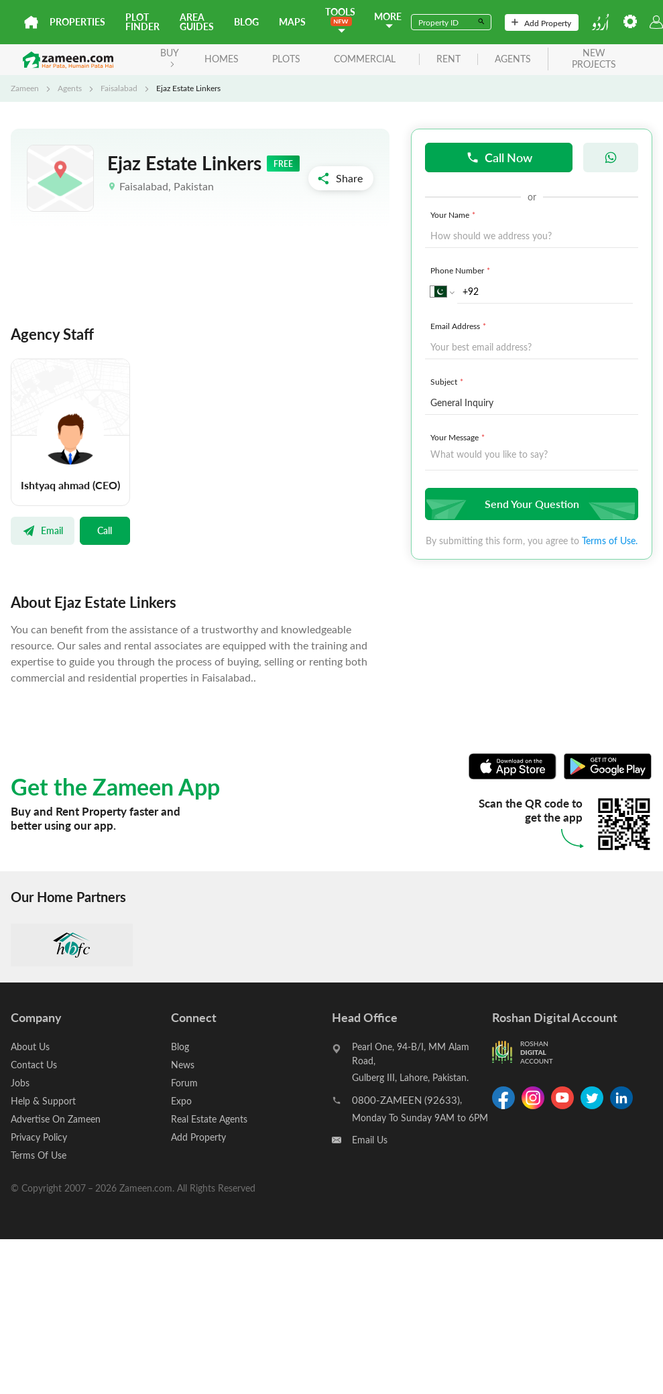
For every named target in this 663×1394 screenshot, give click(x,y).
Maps (292, 21)
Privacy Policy (39, 1137)
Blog (246, 21)
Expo (181, 1100)
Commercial (365, 58)
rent (448, 59)
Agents (70, 87)
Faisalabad (119, 87)
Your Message (458, 437)
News (182, 1064)
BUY (169, 56)
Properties (77, 21)
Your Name (454, 214)
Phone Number (461, 270)
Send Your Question (530, 503)
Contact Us (34, 1064)
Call (104, 530)
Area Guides (197, 22)
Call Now (499, 157)
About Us (30, 1046)
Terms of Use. (610, 540)
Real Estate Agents (209, 1119)
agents (513, 59)
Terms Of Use (38, 1155)
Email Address (459, 326)
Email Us (369, 1139)
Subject (448, 381)
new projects (594, 59)
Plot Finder (142, 22)
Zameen (25, 87)
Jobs (20, 1082)
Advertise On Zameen (56, 1119)
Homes (221, 58)
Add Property (541, 22)
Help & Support (43, 1100)
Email (42, 530)
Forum (184, 1082)
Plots (286, 58)
